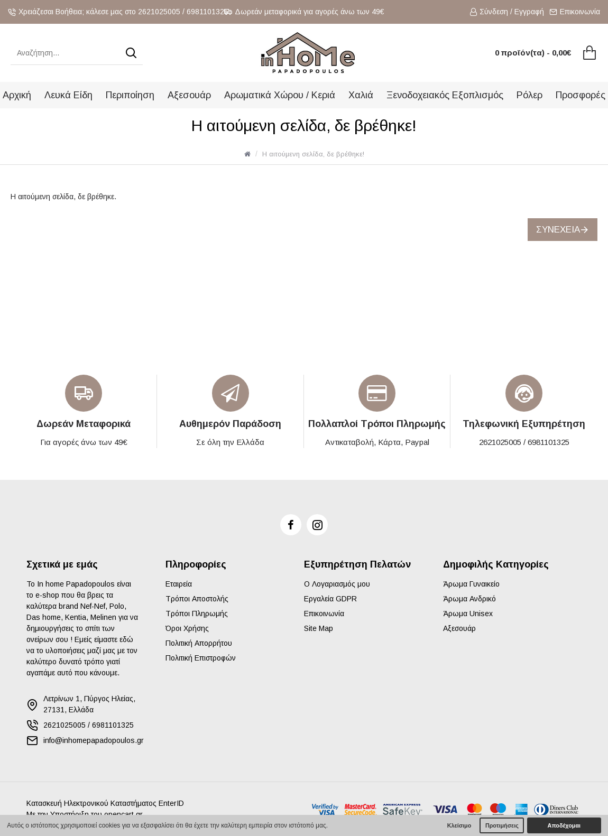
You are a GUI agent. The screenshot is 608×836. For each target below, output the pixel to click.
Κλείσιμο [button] (459, 825)
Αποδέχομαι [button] (564, 825)
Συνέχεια (558, 230)
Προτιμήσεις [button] (502, 825)
